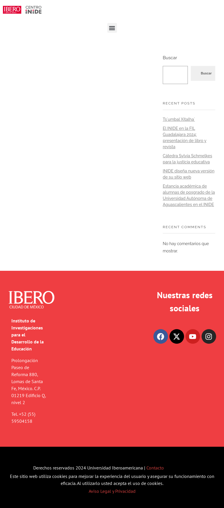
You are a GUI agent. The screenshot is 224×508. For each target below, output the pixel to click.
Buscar (170, 57)
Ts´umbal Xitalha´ (179, 119)
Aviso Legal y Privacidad (112, 491)
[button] (112, 28)
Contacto (155, 468)
